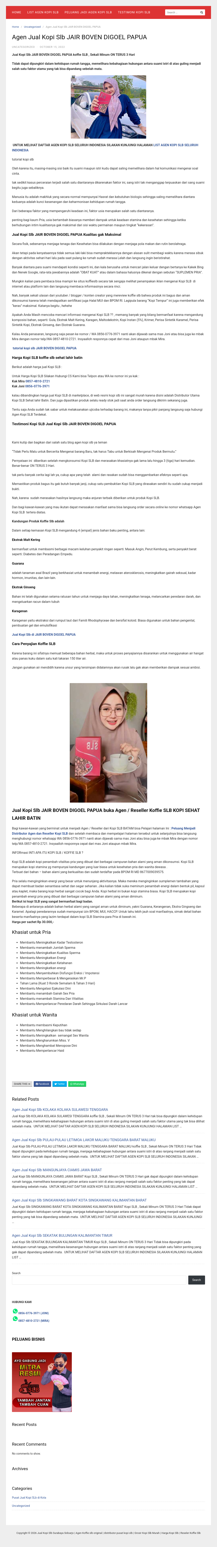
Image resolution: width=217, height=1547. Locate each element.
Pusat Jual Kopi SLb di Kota (29, 1497)
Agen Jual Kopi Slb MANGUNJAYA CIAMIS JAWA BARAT (57, 1170)
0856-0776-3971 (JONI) (33, 1313)
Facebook (42, 1084)
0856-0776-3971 (37, 386)
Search (16, 1273)
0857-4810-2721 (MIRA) (33, 1320)
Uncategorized (32, 26)
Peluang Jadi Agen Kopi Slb (88, 12)
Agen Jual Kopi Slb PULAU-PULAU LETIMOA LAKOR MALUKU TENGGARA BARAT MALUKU (84, 1140)
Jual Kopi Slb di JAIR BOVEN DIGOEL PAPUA (44, 634)
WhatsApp (77, 1084)
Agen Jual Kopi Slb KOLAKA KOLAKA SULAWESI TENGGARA (60, 1109)
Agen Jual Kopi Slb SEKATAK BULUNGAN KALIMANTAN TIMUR (62, 1235)
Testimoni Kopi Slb (134, 12)
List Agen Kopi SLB (43, 12)
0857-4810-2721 (38, 381)
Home (16, 12)
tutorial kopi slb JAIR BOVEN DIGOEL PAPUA (45, 348)
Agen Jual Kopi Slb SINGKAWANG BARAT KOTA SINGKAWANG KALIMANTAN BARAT (79, 1200)
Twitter (59, 1084)
